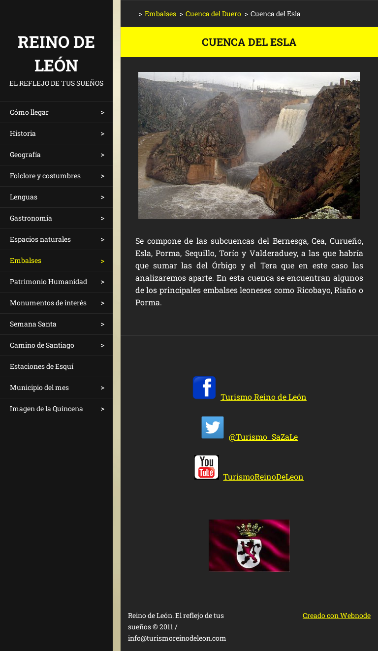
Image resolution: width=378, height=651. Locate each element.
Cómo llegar (29, 112)
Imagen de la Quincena (46, 408)
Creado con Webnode (337, 615)
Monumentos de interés (48, 302)
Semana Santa (33, 323)
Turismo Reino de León (263, 396)
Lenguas (23, 196)
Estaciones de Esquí (41, 366)
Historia (23, 133)
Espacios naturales (40, 239)
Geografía (25, 154)
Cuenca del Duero (213, 13)
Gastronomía (31, 218)
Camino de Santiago (42, 345)
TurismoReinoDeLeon (263, 476)
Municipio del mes (39, 387)
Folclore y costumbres (45, 175)
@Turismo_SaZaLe (263, 436)
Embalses (25, 260)
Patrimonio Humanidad (48, 281)
